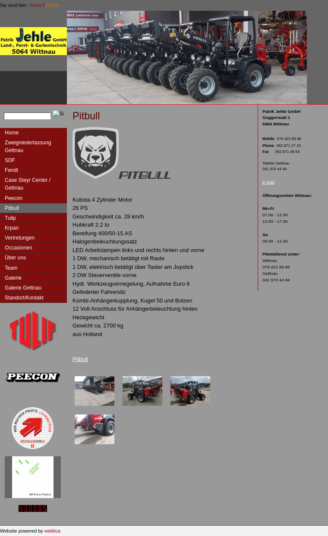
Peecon (13, 198)
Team (11, 268)
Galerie (13, 278)
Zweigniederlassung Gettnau (28, 146)
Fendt (11, 170)
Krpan (12, 228)
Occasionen (18, 248)
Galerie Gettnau (23, 288)
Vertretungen (20, 238)
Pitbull (52, 5)
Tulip (10, 218)
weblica (52, 530)
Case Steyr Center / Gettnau (27, 184)
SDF (10, 160)
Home (35, 5)
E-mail (268, 182)
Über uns (15, 258)
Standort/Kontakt (24, 298)
